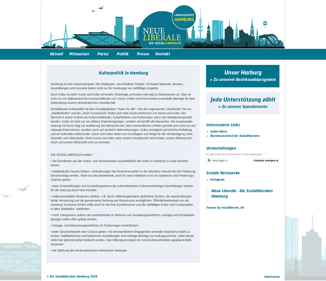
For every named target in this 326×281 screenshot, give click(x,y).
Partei (103, 54)
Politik (124, 54)
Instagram (217, 179)
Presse (143, 54)
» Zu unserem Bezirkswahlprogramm (243, 80)
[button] (217, 160)
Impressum (271, 276)
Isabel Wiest (218, 131)
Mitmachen (80, 54)
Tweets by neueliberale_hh (225, 207)
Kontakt (162, 54)
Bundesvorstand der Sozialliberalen (235, 136)
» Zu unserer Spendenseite (242, 107)
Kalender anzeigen (266, 160)
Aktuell (56, 54)
